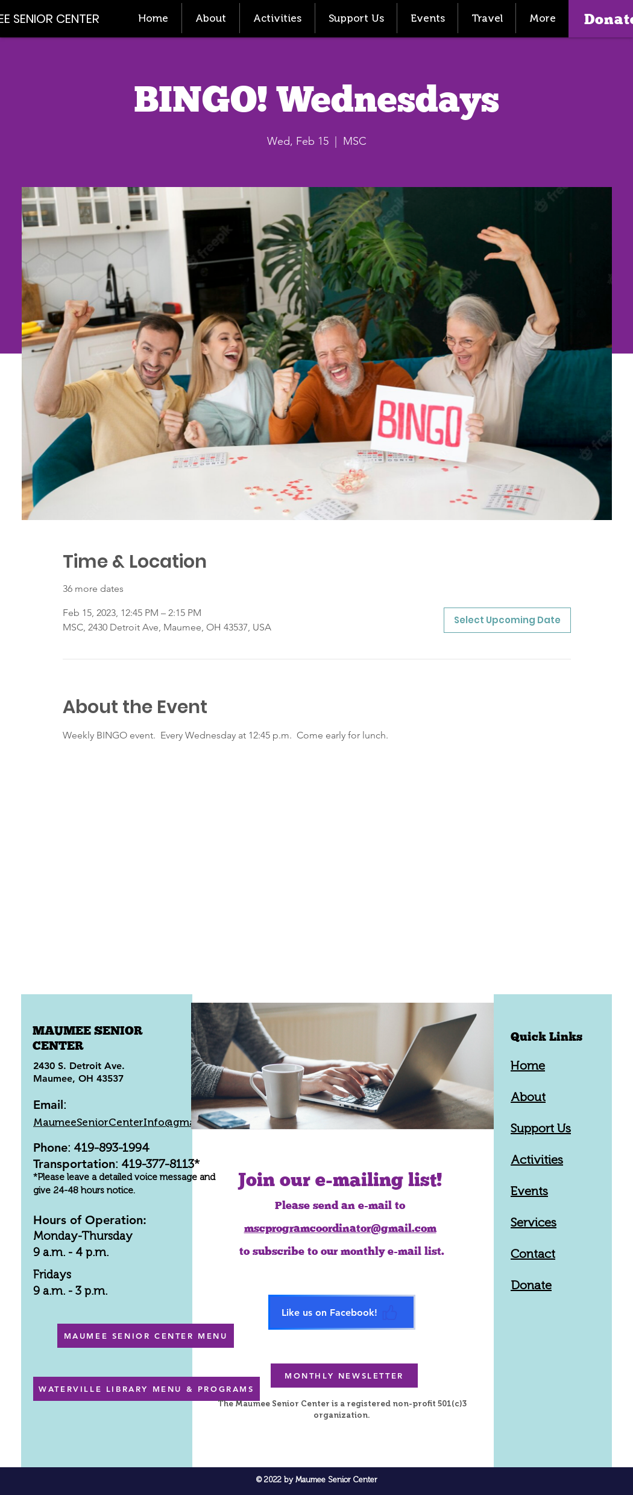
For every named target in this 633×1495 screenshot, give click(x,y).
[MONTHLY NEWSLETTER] (344, 1375)
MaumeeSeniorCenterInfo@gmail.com (129, 1122)
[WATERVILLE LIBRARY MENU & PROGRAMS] (146, 1389)
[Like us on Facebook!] (341, 1312)
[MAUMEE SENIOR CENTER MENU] (145, 1336)
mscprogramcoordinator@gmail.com (340, 1228)
